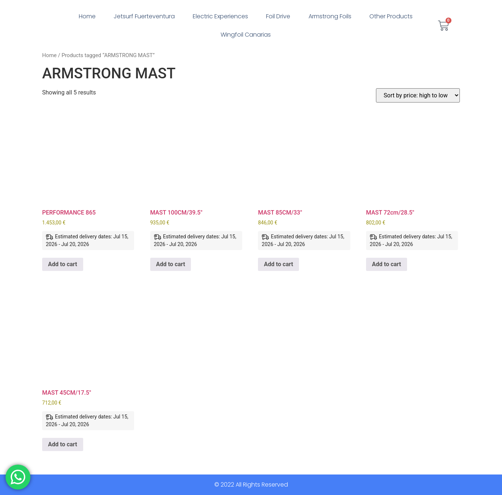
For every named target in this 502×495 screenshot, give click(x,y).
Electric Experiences (220, 16)
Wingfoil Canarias (246, 34)
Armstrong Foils (330, 16)
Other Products (391, 16)
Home (87, 16)
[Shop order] (418, 95)
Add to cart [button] (62, 264)
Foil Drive (278, 16)
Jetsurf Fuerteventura (144, 16)
